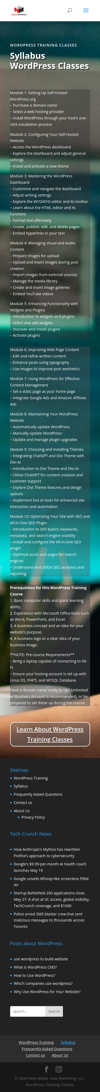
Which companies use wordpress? (43, 983)
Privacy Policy (33, 817)
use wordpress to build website (41, 958)
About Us (22, 810)
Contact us (23, 802)
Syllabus (21, 786)
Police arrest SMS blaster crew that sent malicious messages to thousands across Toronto (49, 920)
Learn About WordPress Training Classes (50, 734)
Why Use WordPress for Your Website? (47, 991)
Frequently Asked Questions (38, 794)
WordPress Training (31, 778)
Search (54, 1011)
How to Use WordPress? (34, 975)
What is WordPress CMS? (35, 967)
